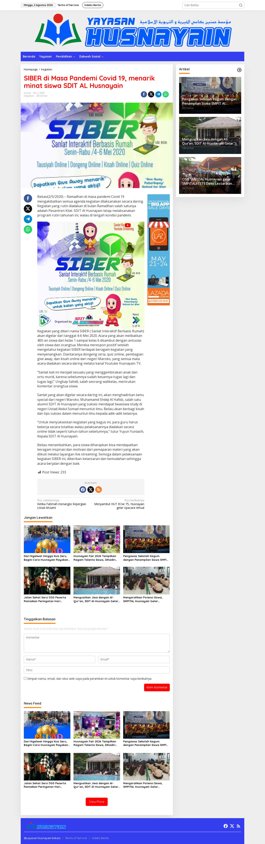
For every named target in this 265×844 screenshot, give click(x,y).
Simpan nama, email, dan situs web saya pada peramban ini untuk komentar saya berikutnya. (89, 679)
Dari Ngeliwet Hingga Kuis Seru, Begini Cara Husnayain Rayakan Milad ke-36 (46, 558)
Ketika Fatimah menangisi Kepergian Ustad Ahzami (63, 504)
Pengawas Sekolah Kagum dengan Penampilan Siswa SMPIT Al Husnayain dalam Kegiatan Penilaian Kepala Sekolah (145, 558)
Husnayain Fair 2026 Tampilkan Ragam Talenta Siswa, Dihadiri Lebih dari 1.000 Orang (94, 558)
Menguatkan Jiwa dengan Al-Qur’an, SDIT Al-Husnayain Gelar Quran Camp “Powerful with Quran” (95, 599)
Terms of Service (76, 838)
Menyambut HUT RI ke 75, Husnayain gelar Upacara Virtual (118, 504)
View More (96, 802)
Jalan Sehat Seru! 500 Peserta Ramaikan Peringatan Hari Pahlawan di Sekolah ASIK (45, 599)
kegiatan (29, 95)
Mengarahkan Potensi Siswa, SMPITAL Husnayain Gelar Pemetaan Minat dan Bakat (143, 599)
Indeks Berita (100, 838)
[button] (240, 5)
